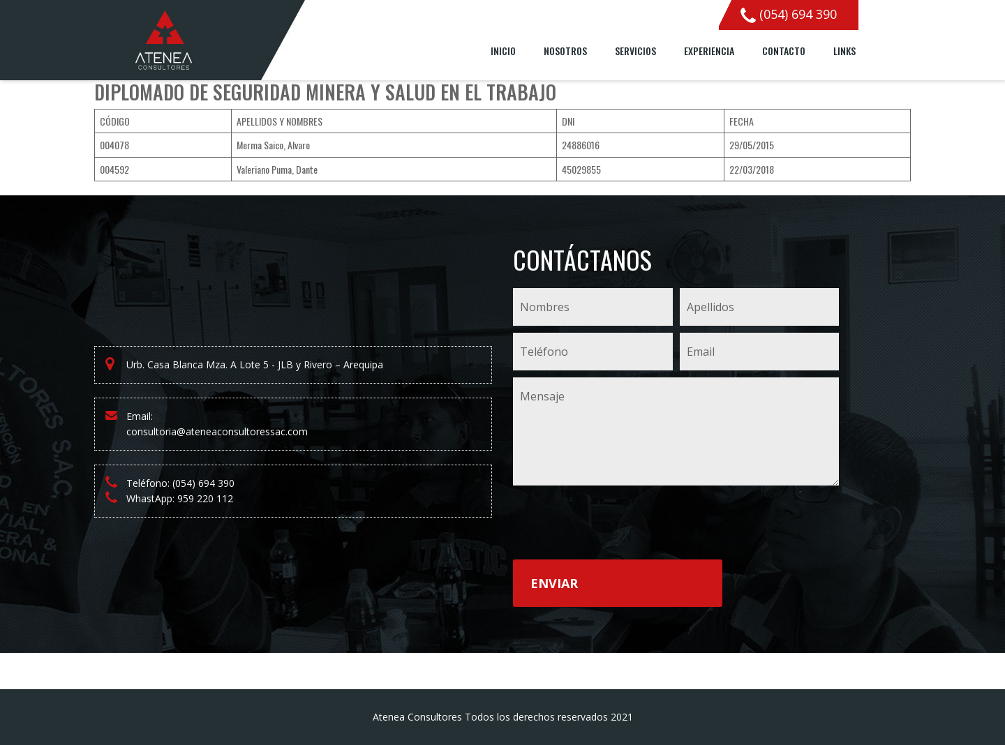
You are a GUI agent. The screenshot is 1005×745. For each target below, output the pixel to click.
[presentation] (619, 525)
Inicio (503, 50)
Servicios (635, 50)
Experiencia (709, 50)
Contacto (783, 50)
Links (844, 50)
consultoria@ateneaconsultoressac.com (217, 431)
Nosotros (565, 50)
